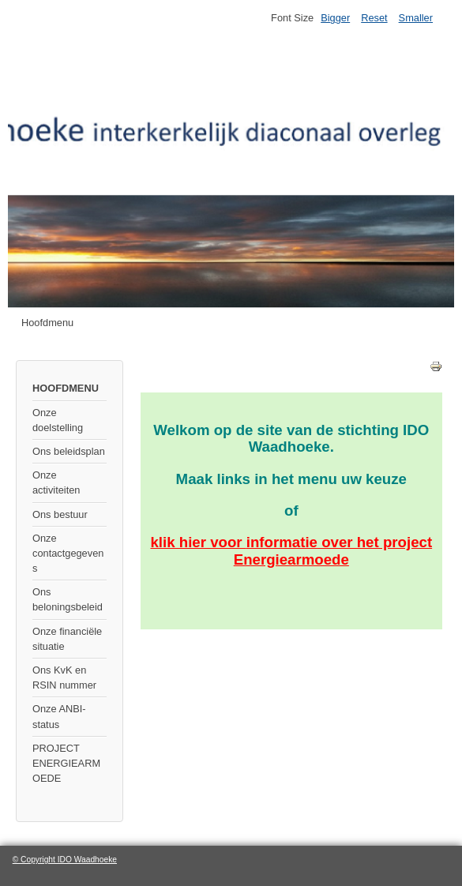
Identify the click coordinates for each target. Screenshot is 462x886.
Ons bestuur (60, 514)
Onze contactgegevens (67, 553)
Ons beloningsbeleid (67, 599)
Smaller (416, 18)
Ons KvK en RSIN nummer (64, 677)
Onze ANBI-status (59, 716)
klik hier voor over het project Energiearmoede (291, 550)
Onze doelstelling (57, 420)
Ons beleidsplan (68, 451)
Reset (374, 18)
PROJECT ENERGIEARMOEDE (66, 763)
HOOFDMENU (65, 388)
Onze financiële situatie (67, 638)
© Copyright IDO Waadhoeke (65, 859)
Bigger (335, 18)
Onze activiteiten (56, 482)
